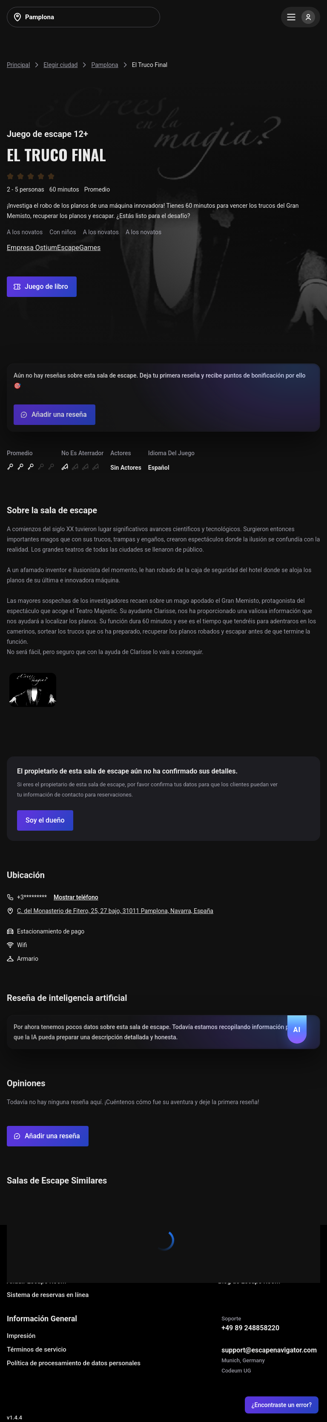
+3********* (32, 897)
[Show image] (33, 690)
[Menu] (300, 17)
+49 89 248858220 (250, 1328)
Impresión (21, 1336)
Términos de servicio (36, 1349)
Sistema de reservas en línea (48, 1295)
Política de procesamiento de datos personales (74, 1363)
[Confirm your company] (45, 820)
